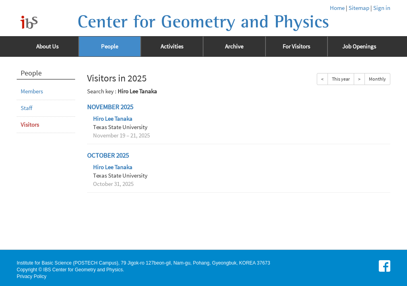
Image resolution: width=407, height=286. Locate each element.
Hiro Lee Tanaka (112, 118)
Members (32, 91)
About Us (47, 46)
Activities (172, 46)
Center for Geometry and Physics (203, 21)
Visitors (30, 124)
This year (341, 79)
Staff (26, 108)
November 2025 (110, 107)
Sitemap (359, 8)
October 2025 (108, 155)
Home (337, 8)
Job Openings (359, 46)
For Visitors (296, 46)
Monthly (377, 79)
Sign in (381, 8)
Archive (234, 46)
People (109, 46)
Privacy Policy (32, 276)
